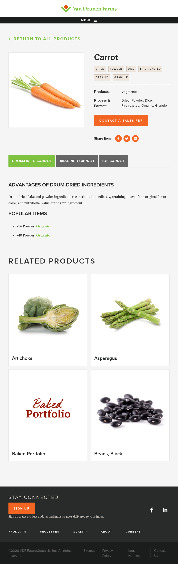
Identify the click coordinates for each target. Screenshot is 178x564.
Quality (80, 532)
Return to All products (47, 38)
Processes (50, 532)
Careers (133, 532)
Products (17, 532)
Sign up (22, 508)
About (106, 532)
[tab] (31, 161)
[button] (89, 20)
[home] (89, 8)
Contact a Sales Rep (121, 120)
